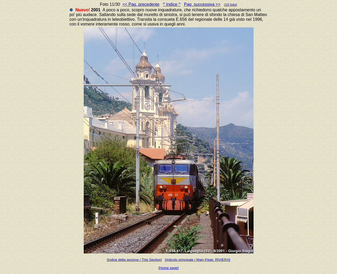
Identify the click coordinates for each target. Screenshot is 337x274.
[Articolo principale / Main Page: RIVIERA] (197, 260)
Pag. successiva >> (202, 4)
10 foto (230, 5)
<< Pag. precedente (141, 4)
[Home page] (168, 268)
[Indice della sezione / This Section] (134, 260)
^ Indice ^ (172, 4)
